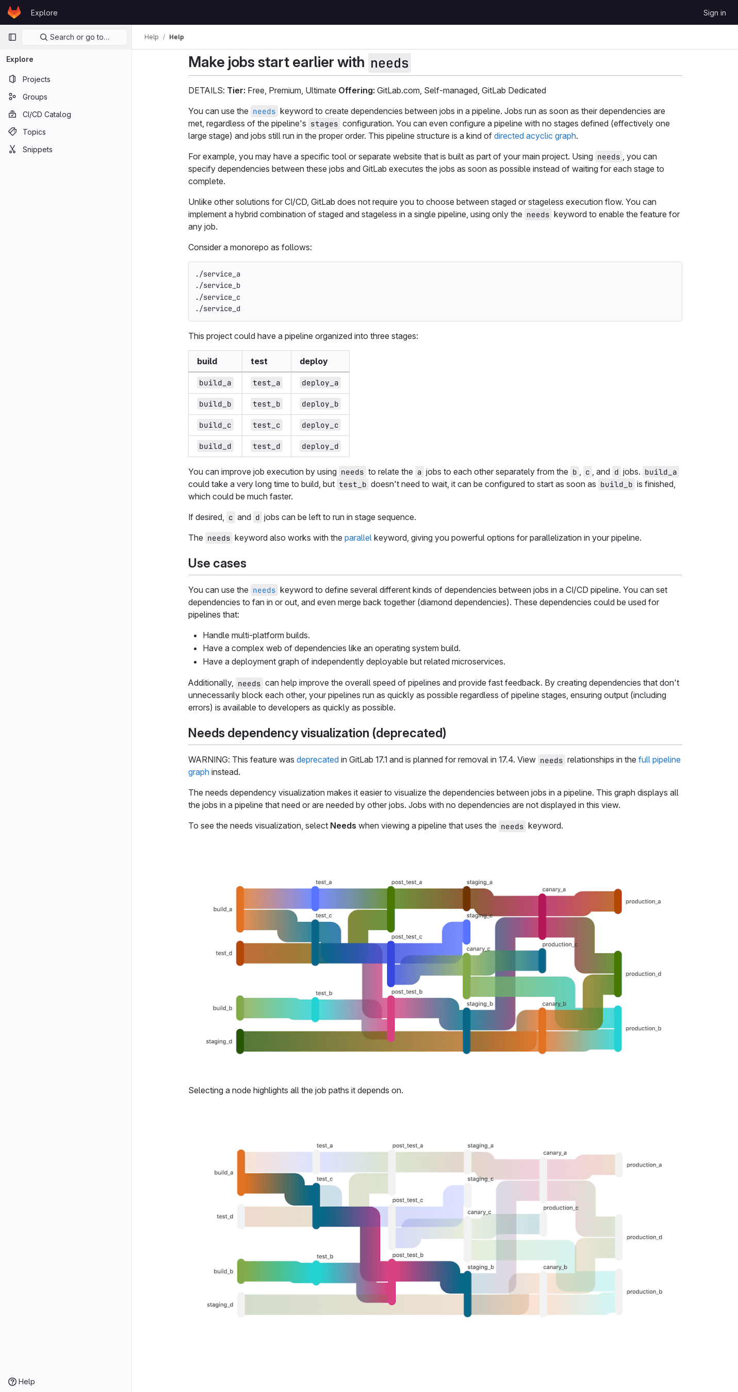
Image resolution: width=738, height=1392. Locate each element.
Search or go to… (74, 37)
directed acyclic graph (535, 136)
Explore (44, 12)
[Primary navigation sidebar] (12, 37)
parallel (358, 537)
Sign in (714, 12)
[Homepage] (14, 12)
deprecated (318, 759)
